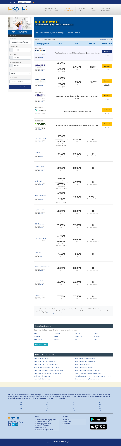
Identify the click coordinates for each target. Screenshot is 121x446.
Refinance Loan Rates (42, 421)
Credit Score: (13, 78)
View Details (107, 52)
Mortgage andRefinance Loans (51, 9)
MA (47, 403)
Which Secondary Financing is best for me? (47, 366)
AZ (21, 403)
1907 (40, 129)
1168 (40, 114)
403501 (41, 227)
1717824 (41, 70)
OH (21, 405)
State (11, 70)
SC (21, 409)
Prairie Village (38, 338)
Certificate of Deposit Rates (44, 429)
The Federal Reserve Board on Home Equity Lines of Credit (93, 375)
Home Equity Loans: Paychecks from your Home (48, 369)
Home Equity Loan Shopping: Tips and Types (47, 372)
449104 (41, 57)
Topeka (76, 338)
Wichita (96, 338)
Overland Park (78, 336)
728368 (41, 269)
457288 (41, 169)
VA (100, 407)
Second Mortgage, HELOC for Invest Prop (88, 372)
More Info (106, 55)
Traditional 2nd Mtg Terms (42, 375)
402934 (41, 241)
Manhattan (37, 336)
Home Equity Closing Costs (42, 378)
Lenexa (96, 333)
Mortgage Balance (15, 62)
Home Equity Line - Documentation (44, 361)
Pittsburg (97, 336)
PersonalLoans (82, 9)
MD (100, 405)
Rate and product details (55, 312)
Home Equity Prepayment (83, 363)
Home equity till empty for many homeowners (89, 378)
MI (47, 407)
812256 (41, 141)
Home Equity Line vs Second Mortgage (46, 363)
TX (100, 403)
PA (73, 405)
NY (73, 401)
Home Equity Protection (41, 358)
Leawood (77, 333)
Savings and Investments (105, 9)
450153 (41, 284)
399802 (41, 198)
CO (100, 409)
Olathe (56, 336)
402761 (41, 155)
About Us (65, 419)
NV (47, 405)
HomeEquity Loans (68, 9)
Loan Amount (13, 46)
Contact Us (66, 423)
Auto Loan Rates (41, 427)
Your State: (13, 2)
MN (21, 407)
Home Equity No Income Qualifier (85, 361)
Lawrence (57, 333)
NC (74, 403)
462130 (41, 184)
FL (47, 401)
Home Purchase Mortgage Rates (45, 419)
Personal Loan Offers (42, 425)
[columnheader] (43, 43)
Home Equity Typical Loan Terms (85, 366)
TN (74, 409)
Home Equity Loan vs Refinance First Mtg (87, 369)
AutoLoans (93, 9)
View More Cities (41, 344)
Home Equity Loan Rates (43, 423)
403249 (41, 298)
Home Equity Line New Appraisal (85, 358)
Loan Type (12, 38)
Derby (35, 333)
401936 (41, 213)
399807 (41, 255)
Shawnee (56, 338)
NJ (73, 407)
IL (99, 401)
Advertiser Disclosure (106, 39)
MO (47, 409)
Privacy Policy (66, 421)
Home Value (13, 54)
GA (21, 401)
